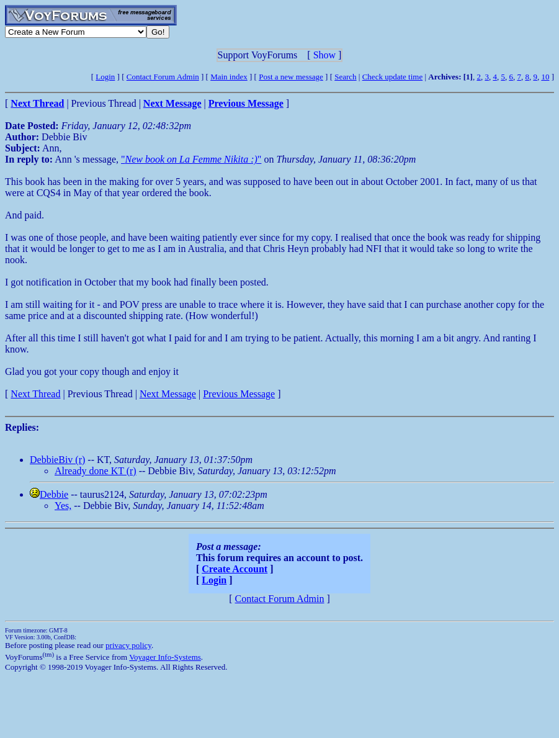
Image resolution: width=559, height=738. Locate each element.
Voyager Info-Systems (165, 657)
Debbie (54, 494)
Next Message (168, 394)
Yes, (63, 505)
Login (105, 76)
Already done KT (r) (95, 471)
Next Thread (35, 394)
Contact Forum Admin (163, 76)
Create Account (234, 569)
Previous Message (239, 394)
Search (345, 76)
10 (545, 76)
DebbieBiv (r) (57, 459)
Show (324, 55)
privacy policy (128, 645)
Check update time (392, 76)
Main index (229, 76)
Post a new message (291, 76)
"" (191, 159)
